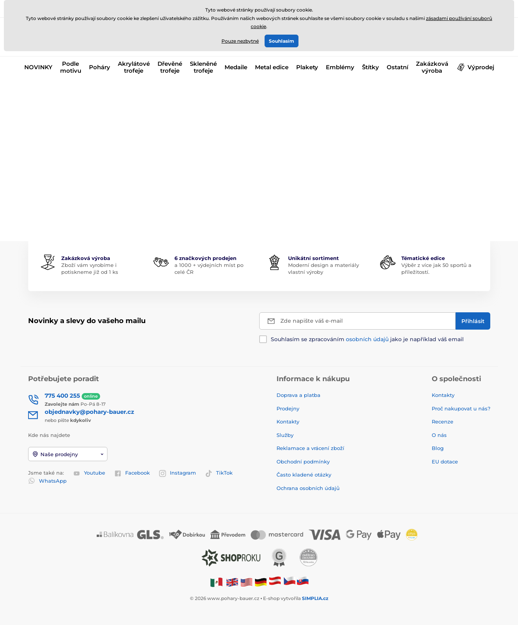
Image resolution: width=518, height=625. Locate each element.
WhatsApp (47, 480)
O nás (439, 435)
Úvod (34, 90)
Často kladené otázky (304, 475)
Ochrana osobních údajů (308, 488)
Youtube (89, 473)
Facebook (132, 473)
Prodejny (288, 408)
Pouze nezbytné (240, 41)
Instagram (177, 473)
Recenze (442, 421)
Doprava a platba (298, 395)
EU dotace (445, 461)
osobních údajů (367, 339)
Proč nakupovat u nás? (461, 408)
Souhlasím (281, 41)
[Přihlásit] (473, 321)
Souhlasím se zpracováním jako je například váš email (367, 339)
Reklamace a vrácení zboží (311, 448)
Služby (285, 435)
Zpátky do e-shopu (259, 196)
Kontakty (288, 421)
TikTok (219, 473)
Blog (438, 448)
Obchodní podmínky (303, 461)
